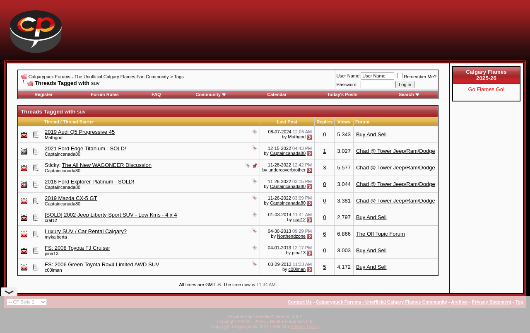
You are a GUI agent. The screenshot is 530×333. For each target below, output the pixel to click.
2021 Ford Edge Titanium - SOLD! (85, 148)
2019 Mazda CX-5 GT (71, 198)
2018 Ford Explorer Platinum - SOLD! (89, 182)
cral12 (51, 220)
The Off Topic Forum (380, 234)
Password (347, 84)
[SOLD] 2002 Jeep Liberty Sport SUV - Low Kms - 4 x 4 (111, 215)
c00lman (53, 270)
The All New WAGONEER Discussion (107, 165)
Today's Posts (342, 94)
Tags (178, 76)
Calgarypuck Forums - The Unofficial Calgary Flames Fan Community (99, 76)
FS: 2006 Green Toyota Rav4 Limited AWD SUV (102, 264)
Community (210, 94)
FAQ (156, 94)
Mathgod (54, 137)
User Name (348, 75)
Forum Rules (104, 94)
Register (43, 94)
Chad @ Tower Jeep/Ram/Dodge (395, 151)
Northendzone (291, 236)
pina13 (51, 253)
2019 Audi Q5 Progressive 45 (80, 132)
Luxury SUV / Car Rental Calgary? (86, 231)
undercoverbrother (287, 169)
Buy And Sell (371, 134)
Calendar (277, 94)
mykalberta (56, 236)
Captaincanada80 (62, 154)
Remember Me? (416, 76)
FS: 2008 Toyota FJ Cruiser (77, 248)
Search (409, 94)
